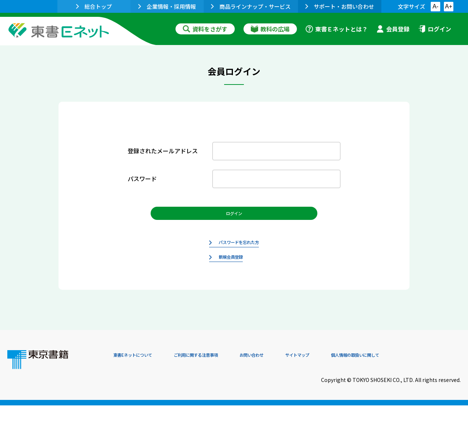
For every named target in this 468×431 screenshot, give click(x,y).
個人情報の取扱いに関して (425, 381)
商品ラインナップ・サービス (251, 6)
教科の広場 (270, 29)
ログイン (434, 29)
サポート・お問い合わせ (339, 6)
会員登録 (393, 29)
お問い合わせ (294, 381)
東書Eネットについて (141, 381)
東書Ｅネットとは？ (337, 29)
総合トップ (94, 6)
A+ (448, 6)
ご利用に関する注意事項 (223, 381)
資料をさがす (205, 29)
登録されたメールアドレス (163, 151)
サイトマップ (351, 381)
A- (435, 6)
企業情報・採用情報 (167, 6)
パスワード (142, 179)
